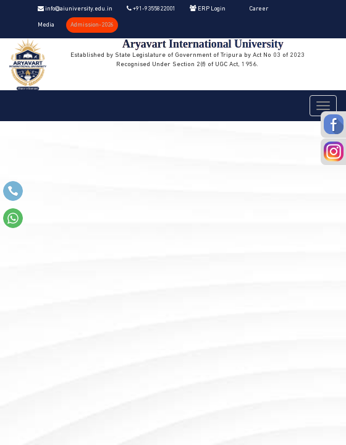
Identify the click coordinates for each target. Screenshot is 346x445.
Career (258, 9)
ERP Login (208, 9)
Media (46, 25)
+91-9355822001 (151, 9)
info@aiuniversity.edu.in (75, 9)
